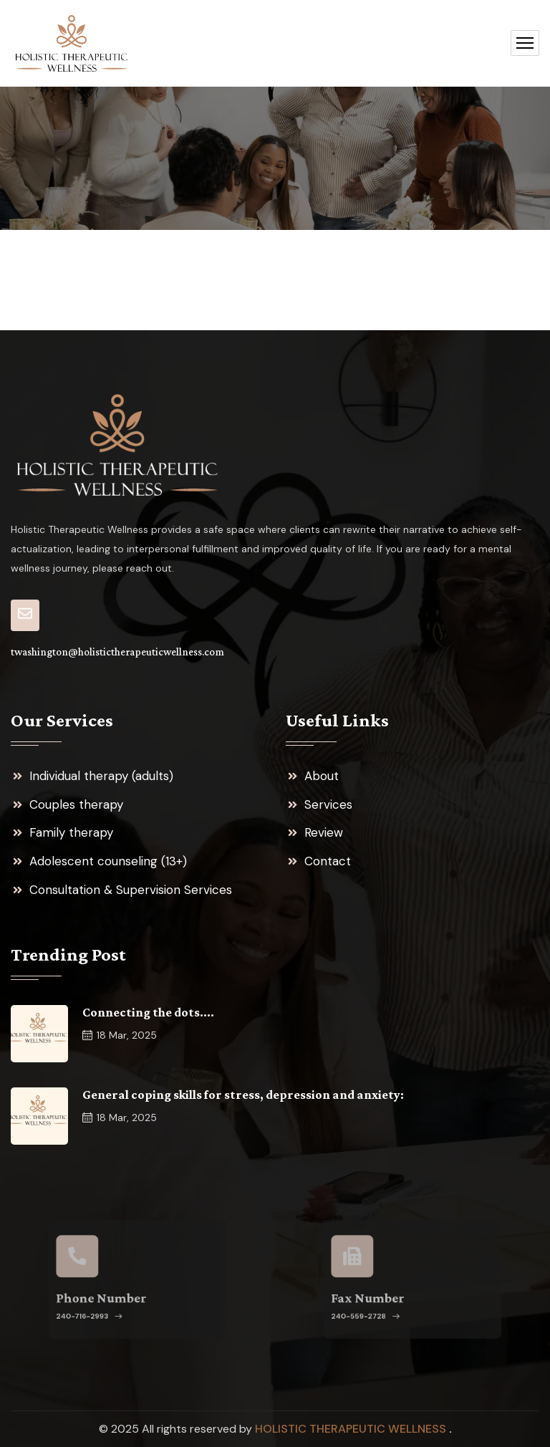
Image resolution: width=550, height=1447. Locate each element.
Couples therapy (76, 804)
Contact (327, 861)
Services (328, 804)
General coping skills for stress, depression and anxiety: (243, 1094)
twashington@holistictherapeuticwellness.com (117, 652)
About (321, 776)
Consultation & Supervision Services (130, 890)
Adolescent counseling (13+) (108, 861)
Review (323, 832)
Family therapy (71, 832)
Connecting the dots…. (148, 1012)
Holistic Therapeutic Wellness (352, 1428)
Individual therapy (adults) (101, 776)
